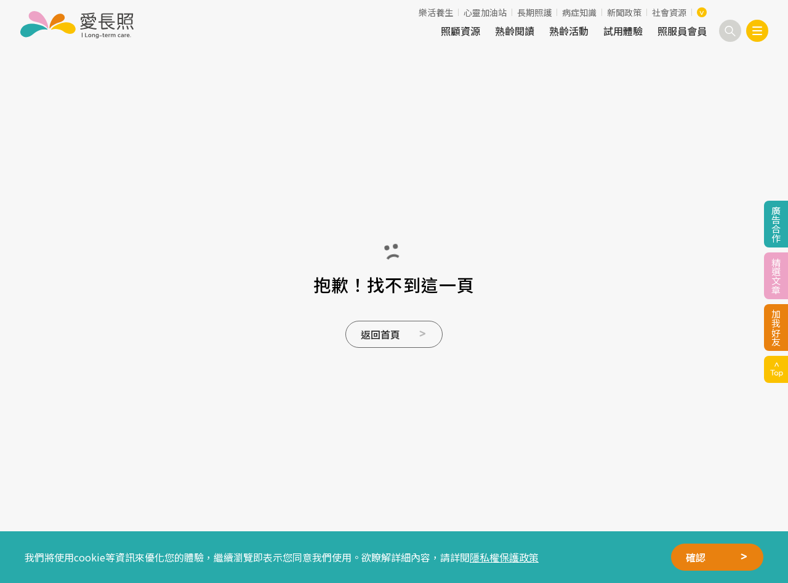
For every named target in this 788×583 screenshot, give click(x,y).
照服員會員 (682, 30)
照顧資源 (460, 30)
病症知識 (579, 12)
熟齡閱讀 (514, 30)
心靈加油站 (485, 12)
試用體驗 (623, 30)
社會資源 (669, 12)
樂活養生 (436, 12)
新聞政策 (624, 12)
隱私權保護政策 (504, 557)
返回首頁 (380, 334)
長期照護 (534, 12)
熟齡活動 (569, 30)
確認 (696, 557)
